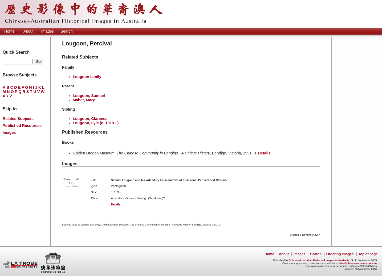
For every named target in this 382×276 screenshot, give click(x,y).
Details (264, 153)
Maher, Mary (84, 100)
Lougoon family (87, 77)
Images (47, 31)
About (28, 31)
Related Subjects (18, 118)
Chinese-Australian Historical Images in (319, 260)
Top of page (367, 254)
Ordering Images (340, 254)
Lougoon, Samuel (89, 96)
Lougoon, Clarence (90, 118)
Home (9, 31)
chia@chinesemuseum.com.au (358, 263)
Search (66, 31)
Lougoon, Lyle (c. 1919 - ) (96, 123)
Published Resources (22, 125)
